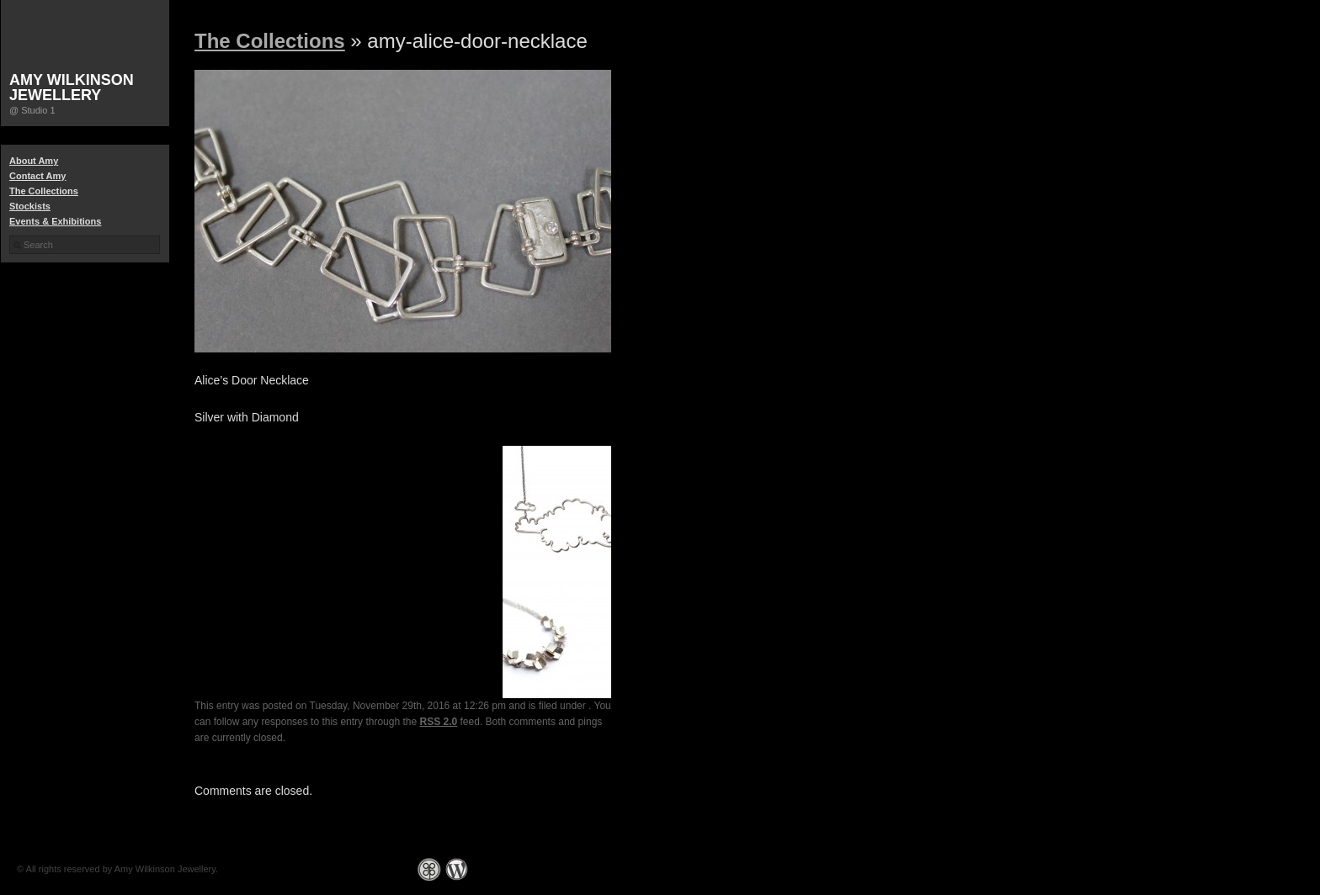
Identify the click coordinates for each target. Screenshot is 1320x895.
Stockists (30, 206)
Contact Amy (37, 176)
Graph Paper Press (429, 869)
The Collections (43, 191)
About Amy (33, 161)
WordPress (456, 869)
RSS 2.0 (439, 722)
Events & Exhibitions (55, 221)
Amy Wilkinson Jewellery (71, 87)
